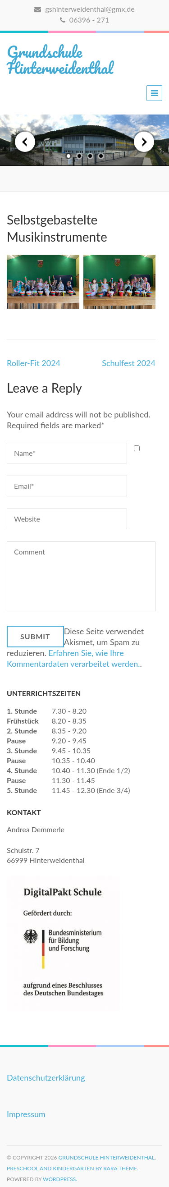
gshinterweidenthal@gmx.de (84, 9)
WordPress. (60, 1179)
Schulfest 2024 (128, 363)
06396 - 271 (84, 19)
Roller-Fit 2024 (33, 363)
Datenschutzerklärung (46, 1077)
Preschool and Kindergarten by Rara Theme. (72, 1168)
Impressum (26, 1114)
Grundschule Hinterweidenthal (60, 59)
